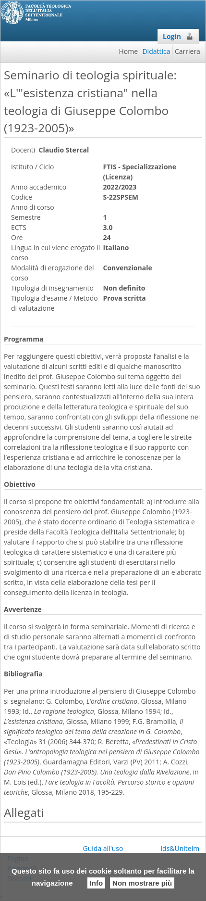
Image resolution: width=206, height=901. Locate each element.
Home (128, 51)
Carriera (187, 51)
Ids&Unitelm (179, 848)
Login (178, 36)
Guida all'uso (103, 848)
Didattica (156, 51)
